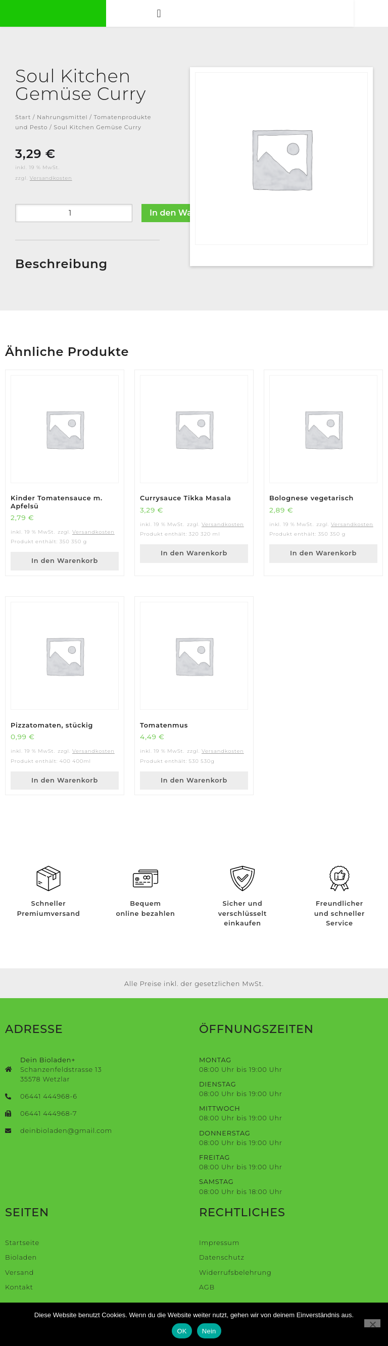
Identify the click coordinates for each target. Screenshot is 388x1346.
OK (181, 1331)
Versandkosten (51, 186)
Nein (209, 1331)
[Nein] (372, 1323)
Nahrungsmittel (62, 125)
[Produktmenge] (73, 222)
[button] (175, 17)
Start (23, 125)
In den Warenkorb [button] (64, 569)
